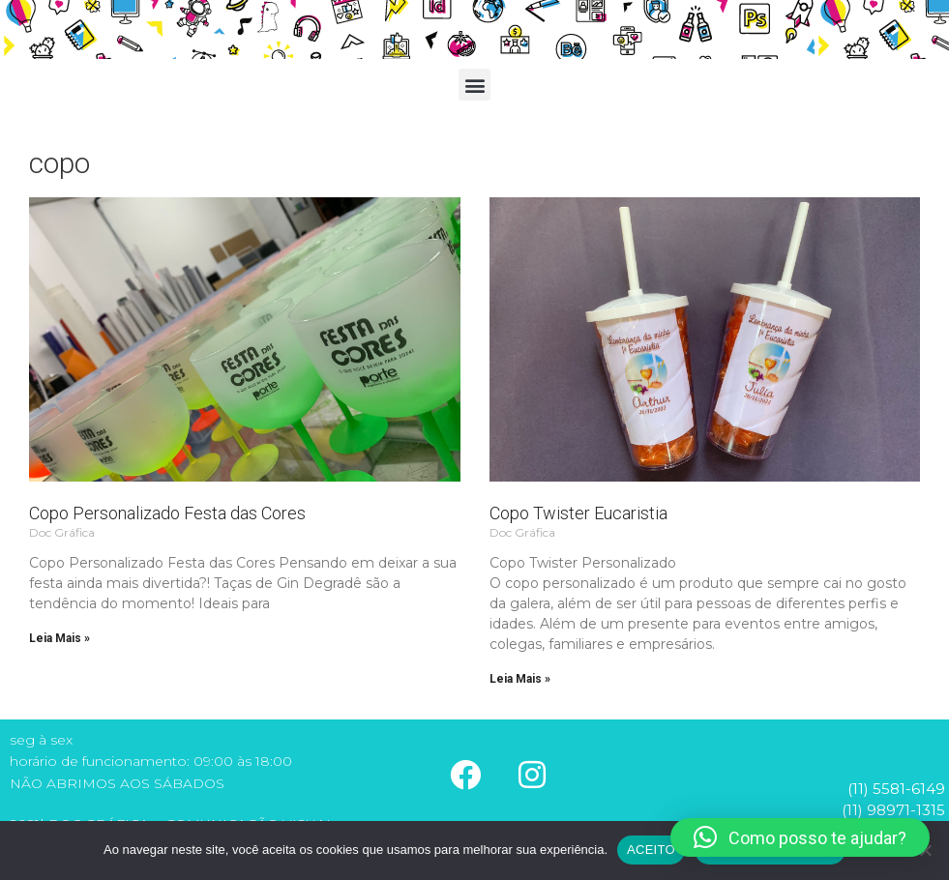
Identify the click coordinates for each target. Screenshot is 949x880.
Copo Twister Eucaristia (578, 513)
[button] (474, 85)
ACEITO (651, 849)
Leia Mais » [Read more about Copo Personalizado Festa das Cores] (59, 638)
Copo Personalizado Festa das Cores (167, 513)
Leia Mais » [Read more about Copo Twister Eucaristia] (519, 679)
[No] (924, 850)
